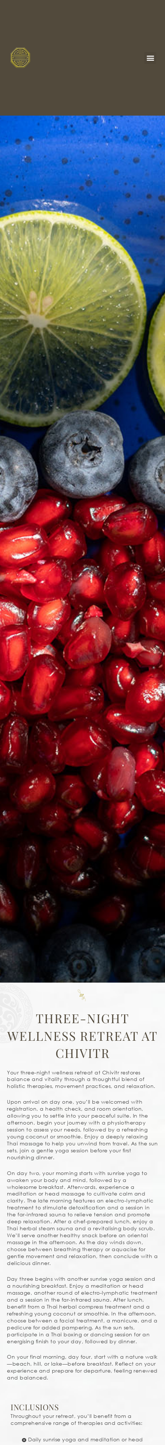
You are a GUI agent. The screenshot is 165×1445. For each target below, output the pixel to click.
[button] (150, 58)
